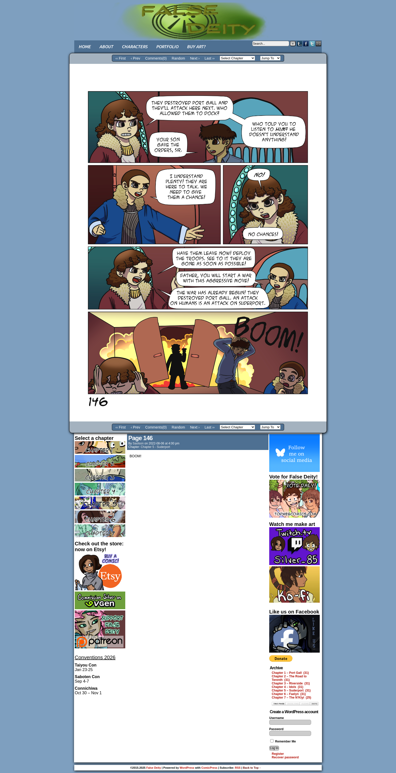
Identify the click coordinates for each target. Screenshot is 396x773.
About (106, 46)
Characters (134, 46)
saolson (138, 443)
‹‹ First (120, 58)
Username (276, 718)
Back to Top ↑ (252, 767)
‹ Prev (135, 58)
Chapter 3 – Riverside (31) (291, 683)
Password (276, 729)
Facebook (306, 43)
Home (85, 46)
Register (278, 754)
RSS (238, 767)
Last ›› (210, 58)
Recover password (285, 757)
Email (318, 43)
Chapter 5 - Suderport (155, 447)
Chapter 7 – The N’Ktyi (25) (291, 697)
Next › (195, 58)
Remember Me (283, 741)
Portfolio (167, 46)
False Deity (198, 16)
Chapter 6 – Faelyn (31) (289, 694)
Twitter (312, 43)
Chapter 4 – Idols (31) (287, 687)
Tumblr (299, 43)
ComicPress (209, 767)
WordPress (187, 767)
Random (178, 58)
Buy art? (196, 46)
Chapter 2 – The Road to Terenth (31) (289, 678)
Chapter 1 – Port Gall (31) (290, 673)
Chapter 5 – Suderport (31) (291, 690)
